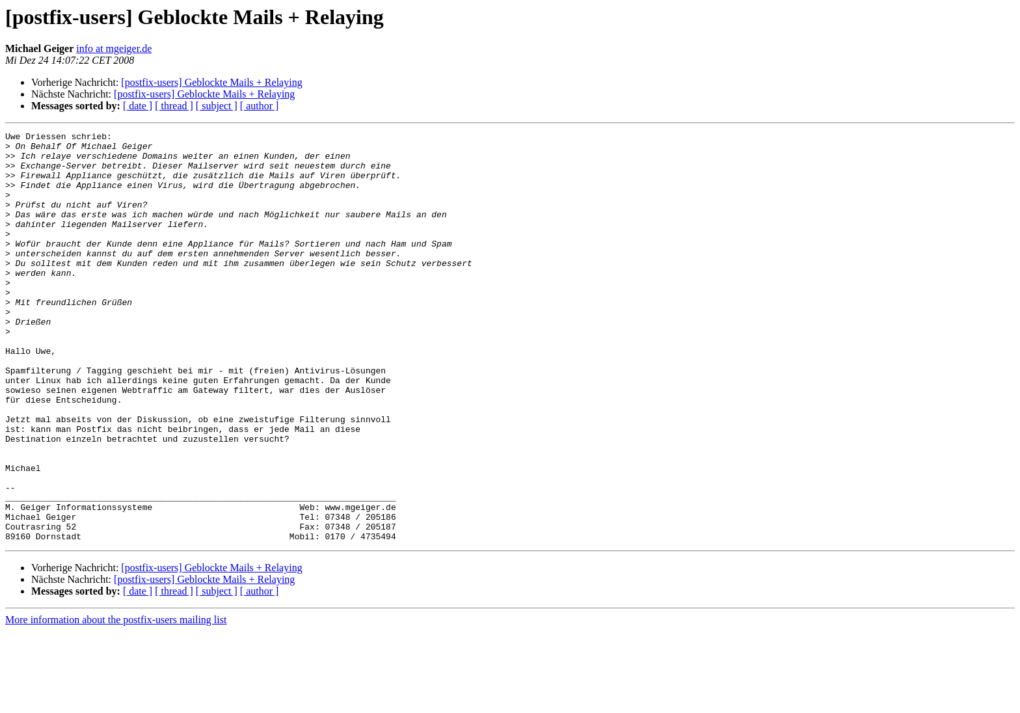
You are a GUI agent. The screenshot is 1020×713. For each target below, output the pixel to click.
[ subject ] (216, 105)
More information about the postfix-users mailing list (115, 701)
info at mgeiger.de (114, 48)
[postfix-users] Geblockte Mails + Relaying (211, 82)
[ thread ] (174, 105)
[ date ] (137, 105)
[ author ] (259, 105)
